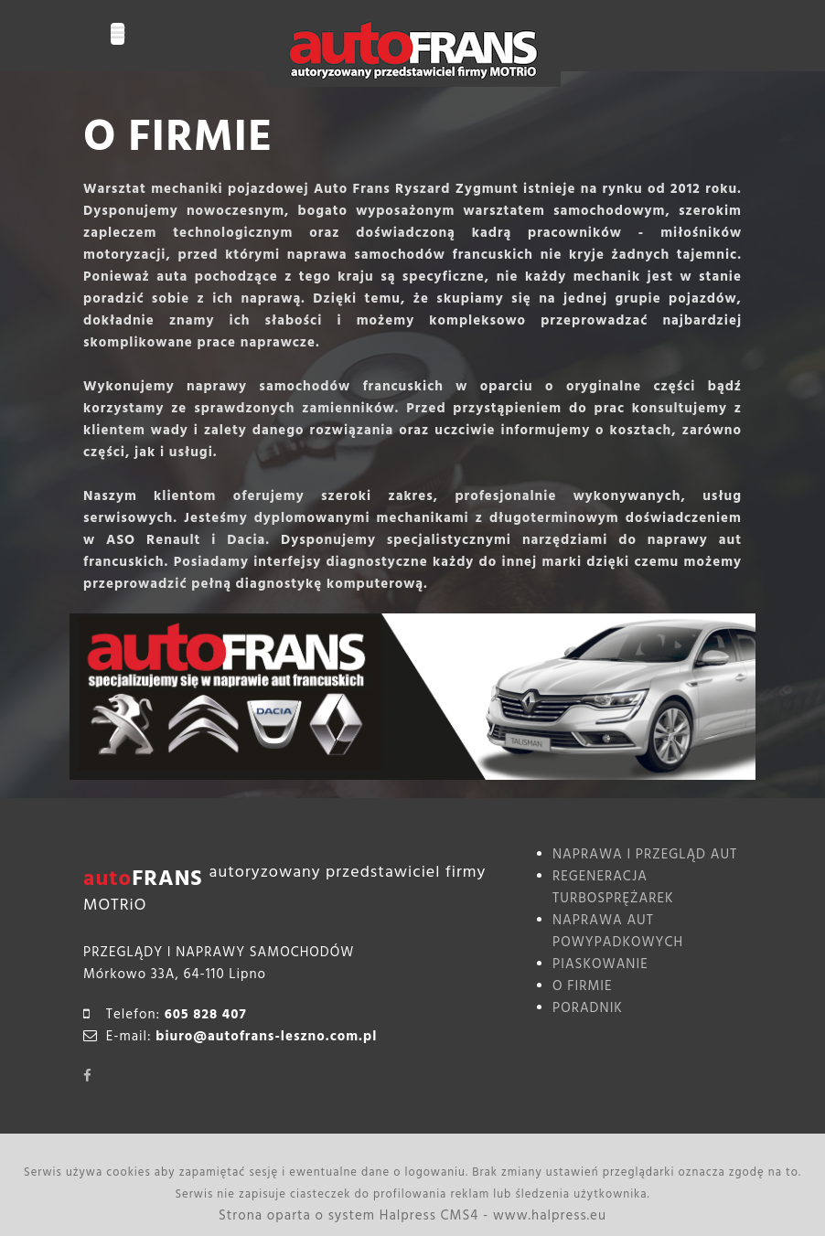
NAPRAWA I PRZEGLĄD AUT (644, 854)
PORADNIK (587, 1008)
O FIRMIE (582, 986)
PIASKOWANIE (600, 964)
